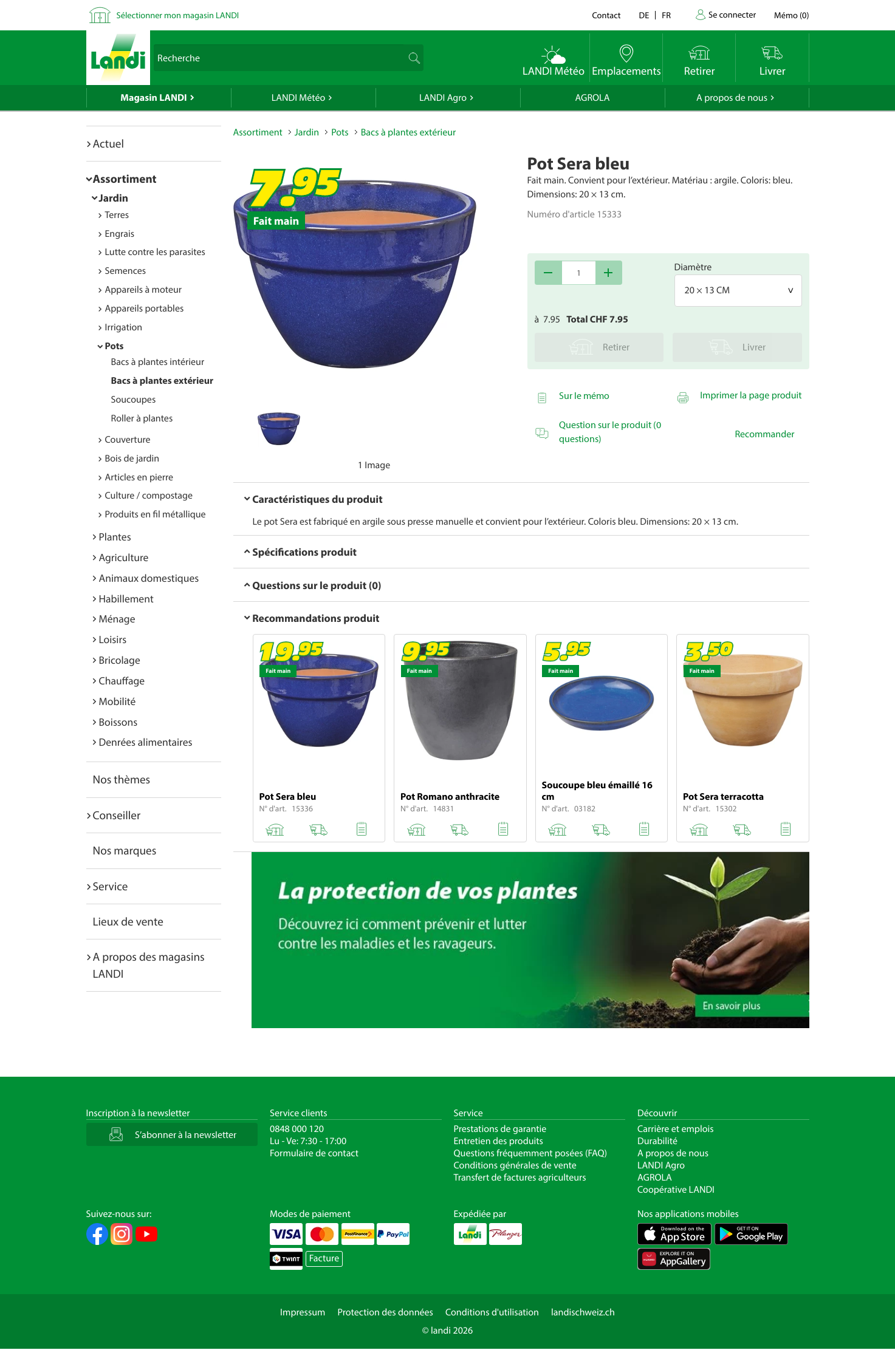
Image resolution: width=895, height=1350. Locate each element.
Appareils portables (144, 308)
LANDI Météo (299, 98)
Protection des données (385, 1312)
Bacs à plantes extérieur (162, 381)
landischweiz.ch (583, 1312)
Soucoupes (133, 400)
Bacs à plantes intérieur (158, 362)
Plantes (115, 537)
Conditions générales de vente (515, 1165)
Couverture (128, 440)
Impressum (302, 1312)
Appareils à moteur (143, 290)
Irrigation (124, 327)
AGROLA (592, 98)
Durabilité (657, 1141)
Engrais (120, 234)
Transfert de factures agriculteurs (520, 1177)
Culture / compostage (149, 495)
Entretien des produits (498, 1141)
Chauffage (122, 680)
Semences (125, 271)
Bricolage (119, 660)
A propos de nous (731, 98)
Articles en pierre (139, 477)
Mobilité (117, 701)
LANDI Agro (443, 98)
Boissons (118, 722)
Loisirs (113, 639)
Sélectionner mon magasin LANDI (178, 15)
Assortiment (125, 178)
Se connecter (732, 14)
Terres (117, 215)
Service (110, 886)
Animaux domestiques (149, 578)
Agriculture (124, 557)
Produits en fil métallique (155, 514)
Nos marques (125, 850)
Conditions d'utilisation (492, 1312)
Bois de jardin (132, 458)
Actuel (108, 143)
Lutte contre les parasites (155, 252)
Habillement (126, 598)
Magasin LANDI (153, 98)
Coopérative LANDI (676, 1190)
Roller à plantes (142, 418)
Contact (606, 15)
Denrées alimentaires (146, 742)
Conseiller (117, 815)
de (644, 15)
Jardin (114, 198)
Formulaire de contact (314, 1153)
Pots (114, 346)
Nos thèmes (122, 779)
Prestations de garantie (500, 1129)
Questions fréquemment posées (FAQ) (531, 1153)
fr (666, 15)
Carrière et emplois (675, 1129)
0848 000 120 (297, 1129)
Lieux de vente (128, 921)
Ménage (117, 619)
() (791, 15)
